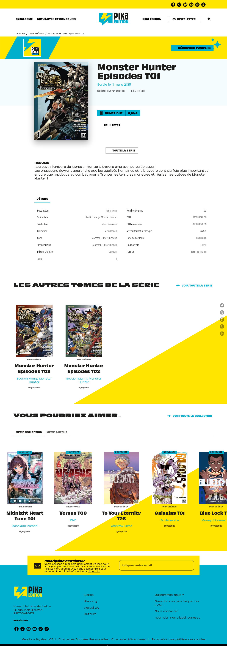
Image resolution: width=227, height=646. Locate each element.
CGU (52, 639)
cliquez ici (94, 571)
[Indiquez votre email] (152, 565)
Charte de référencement (130, 639)
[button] (184, 19)
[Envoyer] (189, 565)
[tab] (24, 19)
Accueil (20, 33)
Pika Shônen (36, 33)
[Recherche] (209, 19)
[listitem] (173, 5)
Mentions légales (33, 639)
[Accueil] (114, 19)
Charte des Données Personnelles (84, 639)
